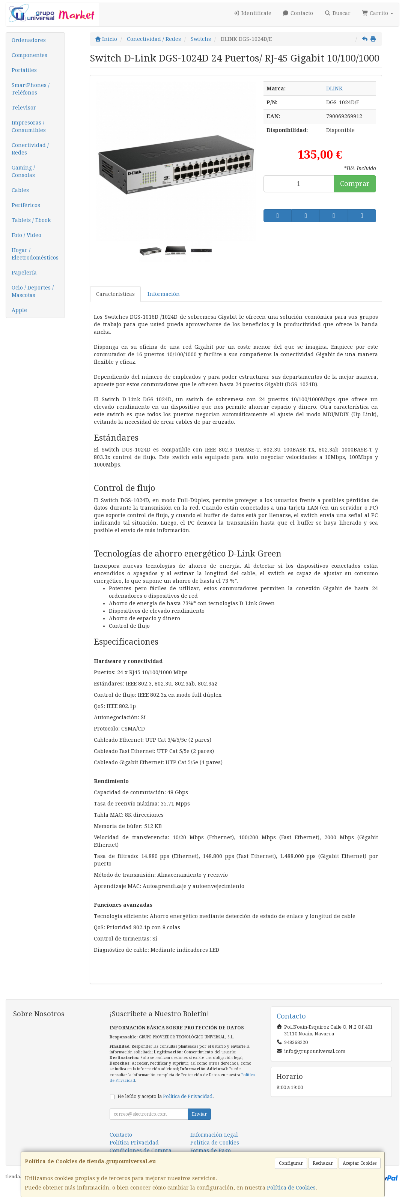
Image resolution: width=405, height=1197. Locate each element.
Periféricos (26, 205)
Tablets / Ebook (31, 220)
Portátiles (24, 70)
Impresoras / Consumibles (29, 126)
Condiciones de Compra (141, 1151)
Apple (19, 310)
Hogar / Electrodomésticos (35, 254)
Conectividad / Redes (30, 149)
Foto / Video (26, 235)
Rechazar (323, 1163)
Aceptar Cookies (359, 1163)
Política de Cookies (291, 1188)
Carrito (378, 13)
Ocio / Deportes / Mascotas (33, 291)
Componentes (29, 55)
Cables (20, 190)
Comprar (355, 184)
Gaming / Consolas (23, 171)
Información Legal (214, 1135)
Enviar (199, 1114)
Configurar (291, 1163)
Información (164, 294)
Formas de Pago (210, 1151)
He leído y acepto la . (165, 1096)
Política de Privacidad (187, 1096)
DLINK (334, 89)
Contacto (298, 13)
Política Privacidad (134, 1143)
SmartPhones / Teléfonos (31, 89)
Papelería (24, 273)
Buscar (337, 13)
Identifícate (252, 13)
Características (115, 294)
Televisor (24, 108)
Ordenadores (29, 40)
